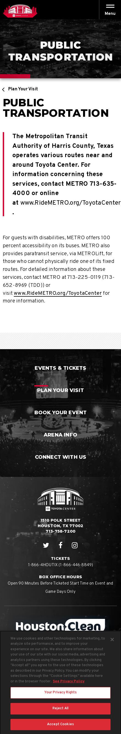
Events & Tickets (60, 368)
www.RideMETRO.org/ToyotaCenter (70, 203)
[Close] (112, 642)
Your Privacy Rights (60, 695)
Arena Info (60, 434)
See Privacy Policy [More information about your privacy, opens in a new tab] (68, 684)
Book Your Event (60, 412)
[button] (110, 14)
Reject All (60, 710)
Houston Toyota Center (20, 11)
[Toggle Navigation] (110, 9)
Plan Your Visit (23, 89)
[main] (60, 184)
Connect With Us (60, 457)
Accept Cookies (60, 726)
